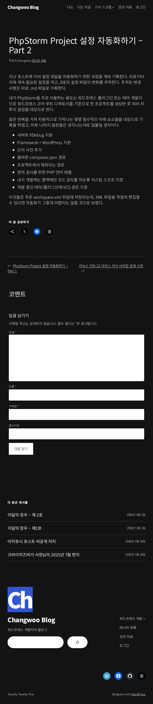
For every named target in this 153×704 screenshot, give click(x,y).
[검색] (77, 642)
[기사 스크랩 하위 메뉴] (113, 7)
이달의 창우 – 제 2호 (25, 514)
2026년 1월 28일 (135, 541)
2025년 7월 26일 (135, 554)
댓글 (12, 332)
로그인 (140, 6)
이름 (12, 387)
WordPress (138, 694)
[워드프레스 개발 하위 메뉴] (144, 619)
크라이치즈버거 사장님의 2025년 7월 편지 (44, 554)
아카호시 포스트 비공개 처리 (32, 541)
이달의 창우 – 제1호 (25, 528)
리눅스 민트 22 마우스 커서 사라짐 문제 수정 (111, 265)
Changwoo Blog (23, 7)
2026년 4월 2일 (136, 514)
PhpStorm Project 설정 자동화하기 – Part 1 (38, 268)
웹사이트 (14, 426)
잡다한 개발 (39, 60)
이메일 (14, 406)
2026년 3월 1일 (136, 528)
